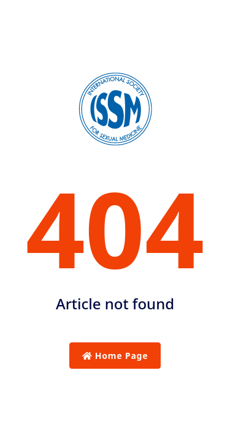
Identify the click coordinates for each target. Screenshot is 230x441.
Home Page (115, 355)
